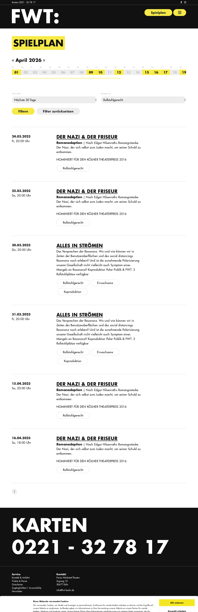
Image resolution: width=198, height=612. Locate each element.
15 (147, 72)
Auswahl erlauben (177, 595)
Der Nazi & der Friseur (87, 137)
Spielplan (158, 13)
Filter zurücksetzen (58, 111)
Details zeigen (139, 607)
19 (184, 72)
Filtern (23, 111)
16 (156, 72)
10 (100, 72)
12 (119, 72)
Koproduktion (72, 292)
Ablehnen (177, 603)
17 (165, 72)
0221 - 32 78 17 (27, 2)
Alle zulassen (176, 587)
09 (91, 72)
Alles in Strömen (79, 245)
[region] (99, 72)
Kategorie (105, 94)
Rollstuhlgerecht (73, 168)
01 (16, 72)
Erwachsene (105, 283)
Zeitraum (16, 94)
